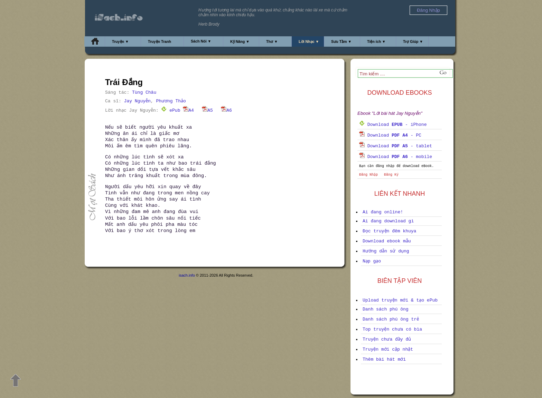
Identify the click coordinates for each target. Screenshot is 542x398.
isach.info (187, 275)
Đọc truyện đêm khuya (389, 231)
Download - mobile (395, 156)
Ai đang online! (383, 212)
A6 (226, 110)
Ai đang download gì (388, 221)
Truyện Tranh (159, 41)
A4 (188, 110)
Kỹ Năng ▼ (240, 41)
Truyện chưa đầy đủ (387, 339)
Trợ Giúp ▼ (413, 41)
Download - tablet (395, 146)
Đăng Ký (391, 175)
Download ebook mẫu (387, 241)
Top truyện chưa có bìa (392, 329)
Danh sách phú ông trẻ (391, 319)
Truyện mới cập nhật (388, 349)
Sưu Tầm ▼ (341, 41)
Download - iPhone (393, 124)
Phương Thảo (171, 101)
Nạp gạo (372, 261)
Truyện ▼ (120, 41)
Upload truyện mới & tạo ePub (400, 300)
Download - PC (390, 135)
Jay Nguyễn (137, 101)
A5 (207, 110)
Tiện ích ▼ (376, 41)
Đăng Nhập (368, 175)
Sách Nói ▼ (201, 41)
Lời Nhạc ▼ (309, 41)
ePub (170, 110)
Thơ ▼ (272, 41)
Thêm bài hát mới (384, 359)
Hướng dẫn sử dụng (386, 251)
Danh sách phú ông (386, 309)
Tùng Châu (144, 92)
